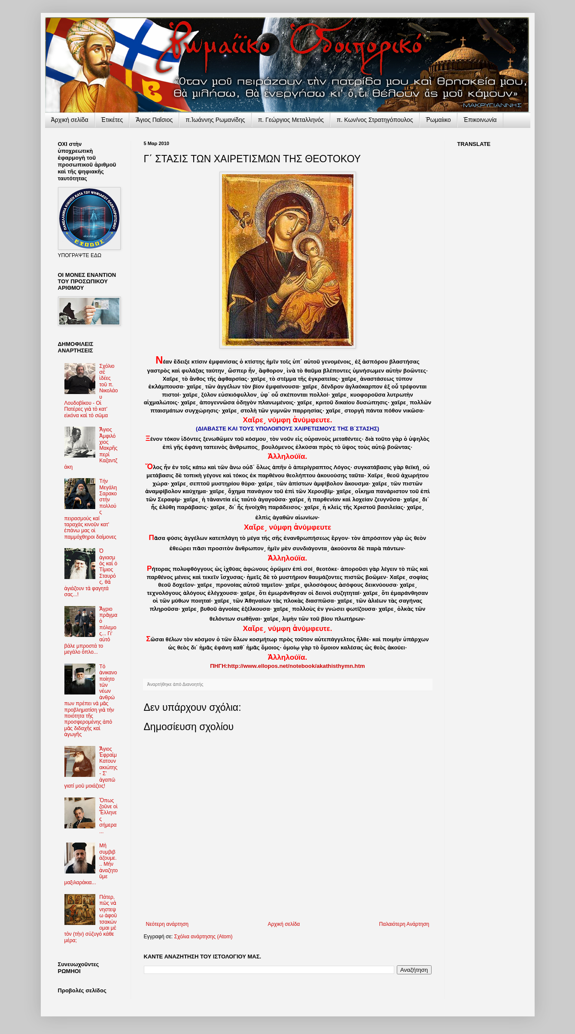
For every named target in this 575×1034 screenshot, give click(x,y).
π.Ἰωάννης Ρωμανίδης (215, 119)
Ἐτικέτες (112, 119)
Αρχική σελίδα (284, 924)
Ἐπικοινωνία (480, 119)
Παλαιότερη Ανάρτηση (404, 924)
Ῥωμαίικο (438, 119)
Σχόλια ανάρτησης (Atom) (203, 937)
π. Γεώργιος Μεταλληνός (291, 119)
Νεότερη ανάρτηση (167, 924)
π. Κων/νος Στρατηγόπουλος (375, 119)
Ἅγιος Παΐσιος (154, 119)
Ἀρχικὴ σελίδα (69, 119)
